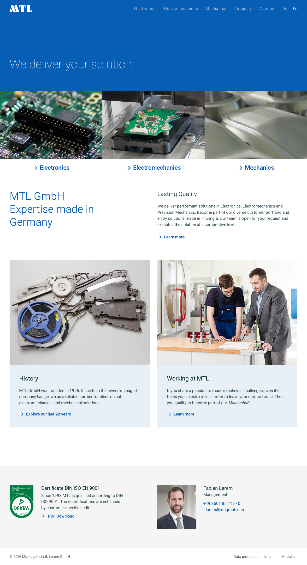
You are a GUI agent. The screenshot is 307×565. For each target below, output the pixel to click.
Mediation (289, 556)
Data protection (246, 556)
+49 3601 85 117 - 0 (221, 504)
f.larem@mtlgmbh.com (224, 510)
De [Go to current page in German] (285, 8)
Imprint (270, 556)
